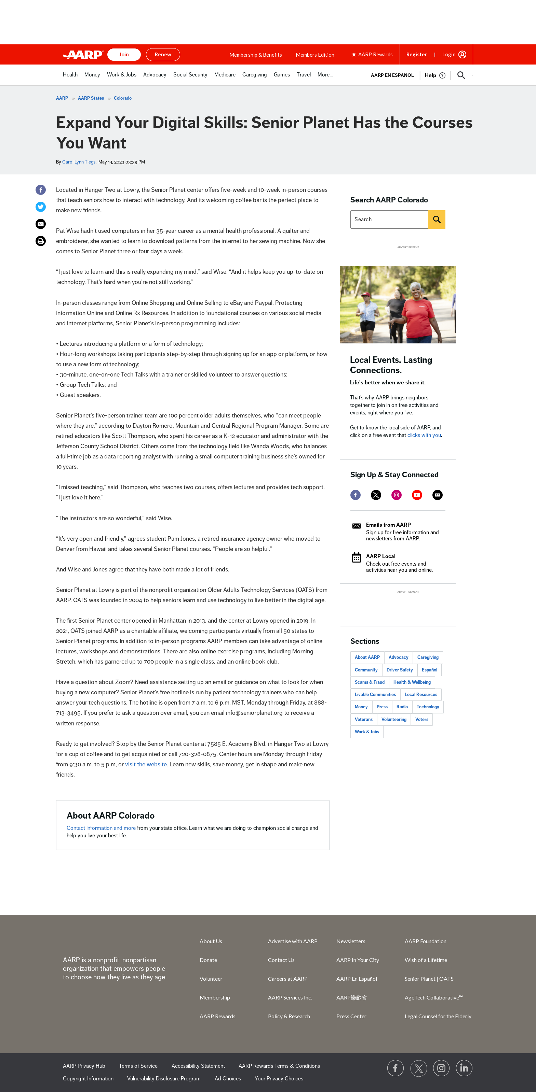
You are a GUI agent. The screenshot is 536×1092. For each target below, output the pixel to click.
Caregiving (428, 657)
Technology (428, 707)
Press (382, 707)
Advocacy (398, 657)
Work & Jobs (367, 732)
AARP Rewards (218, 1016)
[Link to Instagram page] (441, 1068)
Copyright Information (88, 1078)
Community (366, 670)
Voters (421, 719)
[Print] (41, 241)
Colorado (123, 98)
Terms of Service (138, 1066)
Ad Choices (228, 1078)
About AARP (367, 657)
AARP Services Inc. (290, 997)
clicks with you (424, 435)
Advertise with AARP (293, 941)
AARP (62, 98)
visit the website (145, 764)
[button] (461, 75)
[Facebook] (41, 190)
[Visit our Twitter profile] (418, 1068)
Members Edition (315, 55)
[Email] (41, 224)
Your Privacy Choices (279, 1078)
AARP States (91, 98)
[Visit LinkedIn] (464, 1068)
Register (416, 54)
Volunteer (211, 978)
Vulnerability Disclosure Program (164, 1078)
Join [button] (124, 54)
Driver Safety (400, 670)
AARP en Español (392, 75)
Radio (402, 707)
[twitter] (376, 495)
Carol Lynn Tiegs (78, 162)
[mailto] (437, 495)
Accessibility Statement (198, 1066)
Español (429, 670)
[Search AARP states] (389, 219)
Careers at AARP (288, 978)
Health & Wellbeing (412, 682)
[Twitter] (41, 207)
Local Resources (421, 694)
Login (449, 54)
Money (361, 707)
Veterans (364, 719)
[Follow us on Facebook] (395, 1068)
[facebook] (355, 495)
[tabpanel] (419, 75)
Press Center (351, 1016)
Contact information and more (102, 828)
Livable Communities (375, 694)
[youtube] (417, 495)
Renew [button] (163, 54)
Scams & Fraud (370, 682)
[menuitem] (70, 78)
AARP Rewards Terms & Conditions (279, 1066)
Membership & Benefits (255, 55)
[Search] (436, 219)
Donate (208, 959)
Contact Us (281, 959)
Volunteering (393, 719)
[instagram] (396, 495)
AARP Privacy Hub (84, 1066)
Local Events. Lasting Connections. (391, 365)
